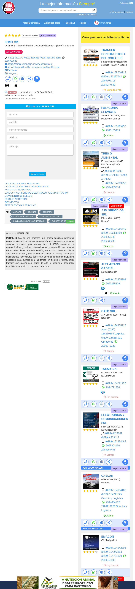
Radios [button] (84, 23)
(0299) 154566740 (115, 229)
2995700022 (11, 61)
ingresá (129, 12)
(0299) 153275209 (115, 279)
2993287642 (108, 84)
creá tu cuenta (117, 12)
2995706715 (108, 80)
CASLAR (107, 475)
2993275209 (113, 283)
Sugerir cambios (119, 103)
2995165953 (113, 130)
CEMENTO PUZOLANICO (51, 216)
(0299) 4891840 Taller (50, 57)
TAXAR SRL (109, 369)
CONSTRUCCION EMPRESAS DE (22, 183)
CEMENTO (32, 212)
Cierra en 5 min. (113, 90)
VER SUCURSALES (14, 52)
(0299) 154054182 (115, 490)
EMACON (107, 536)
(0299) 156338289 (111, 233)
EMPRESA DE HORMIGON (62, 221)
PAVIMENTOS (12, 202)
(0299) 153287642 (111, 76)
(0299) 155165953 (115, 126)
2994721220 (113, 387)
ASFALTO (17, 212)
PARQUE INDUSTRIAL (16, 199)
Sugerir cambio (47, 36)
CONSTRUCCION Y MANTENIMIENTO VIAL (27, 186)
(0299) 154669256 (115, 183)
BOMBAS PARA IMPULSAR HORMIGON (29, 221)
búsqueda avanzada (87, 14)
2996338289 (108, 241)
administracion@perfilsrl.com (22, 67)
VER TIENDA (116, 206)
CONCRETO (48, 212)
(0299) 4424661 (113, 433)
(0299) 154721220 (115, 383)
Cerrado (109, 192)
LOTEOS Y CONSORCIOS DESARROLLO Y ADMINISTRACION (36, 193)
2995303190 (113, 445)
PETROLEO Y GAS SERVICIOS (20, 205)
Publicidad (126, 3)
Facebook (12, 70)
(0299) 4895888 (31, 57)
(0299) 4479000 (113, 171)
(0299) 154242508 (115, 547)
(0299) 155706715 (115, 72)
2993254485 (108, 449)
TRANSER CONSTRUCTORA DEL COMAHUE (113, 54)
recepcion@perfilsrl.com (48, 67)
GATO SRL (108, 311)
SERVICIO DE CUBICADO (23, 216)
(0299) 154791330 (111, 556)
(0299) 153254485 (115, 441)
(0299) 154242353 (111, 552)
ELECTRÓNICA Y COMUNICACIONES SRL (114, 419)
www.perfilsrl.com (43, 64)
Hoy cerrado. (111, 397)
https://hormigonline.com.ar (21, 64)
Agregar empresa (31, 23)
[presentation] (31, 164)
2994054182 (113, 502)
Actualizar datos (52, 23)
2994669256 (113, 187)
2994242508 (108, 560)
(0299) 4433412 (110, 437)
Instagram (12, 73)
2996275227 (108, 345)
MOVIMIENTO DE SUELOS (18, 196)
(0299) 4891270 (15, 57)
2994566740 (108, 237)
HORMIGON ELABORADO (18, 189)
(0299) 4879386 (110, 175)
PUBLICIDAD (40, 281)
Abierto (108, 135)
